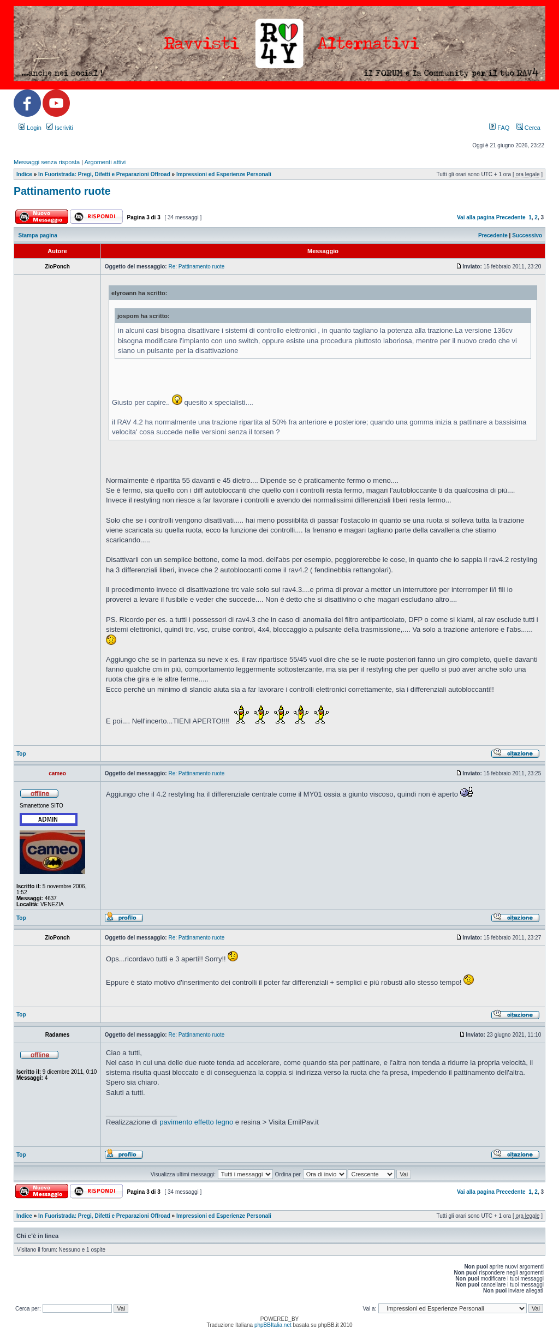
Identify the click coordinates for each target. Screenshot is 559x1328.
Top (21, 754)
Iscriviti (59, 127)
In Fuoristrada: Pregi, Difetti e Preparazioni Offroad (104, 174)
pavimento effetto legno (196, 1122)
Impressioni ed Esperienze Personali (223, 174)
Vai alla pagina (476, 217)
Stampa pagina (38, 235)
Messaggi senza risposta (47, 162)
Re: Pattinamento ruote (196, 267)
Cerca (528, 127)
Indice (24, 174)
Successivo (527, 235)
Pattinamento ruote (62, 191)
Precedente (511, 217)
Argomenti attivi (105, 162)
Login (30, 127)
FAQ (499, 127)
